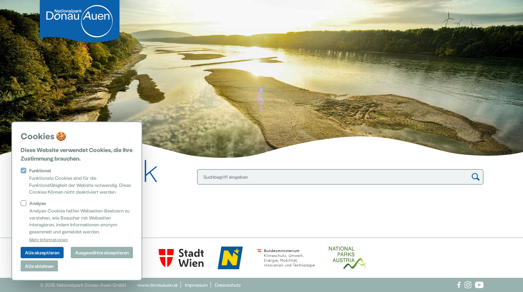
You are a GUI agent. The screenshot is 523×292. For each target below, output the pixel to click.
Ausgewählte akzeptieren (102, 252)
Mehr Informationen (48, 239)
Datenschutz (228, 284)
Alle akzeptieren (42, 252)
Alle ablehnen (39, 266)
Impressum (196, 284)
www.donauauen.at (157, 284)
